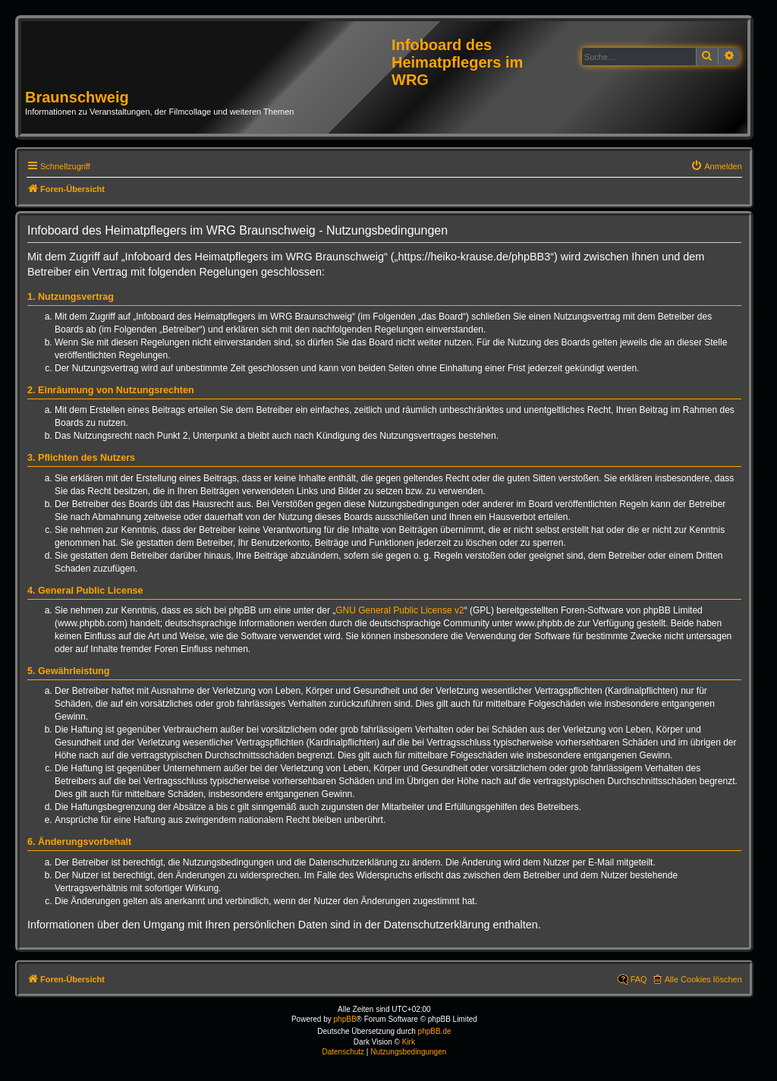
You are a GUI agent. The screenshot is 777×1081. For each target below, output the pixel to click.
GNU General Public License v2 (399, 610)
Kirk (408, 1042)
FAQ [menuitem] (639, 979)
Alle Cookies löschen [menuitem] (703, 979)
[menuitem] (716, 166)
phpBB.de (434, 1031)
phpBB (345, 1019)
